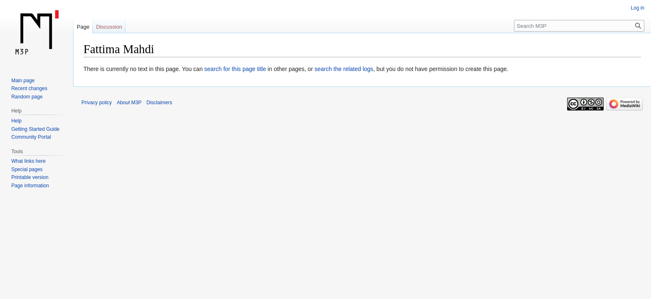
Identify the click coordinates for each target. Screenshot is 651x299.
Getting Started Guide (35, 129)
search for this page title (235, 69)
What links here (28, 161)
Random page (26, 97)
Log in (637, 8)
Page (83, 27)
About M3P (129, 102)
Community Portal (31, 137)
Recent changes (29, 88)
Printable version (29, 177)
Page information (30, 186)
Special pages (26, 169)
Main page (22, 80)
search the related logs (343, 69)
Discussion (109, 27)
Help (16, 121)
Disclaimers (159, 102)
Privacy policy (96, 102)
